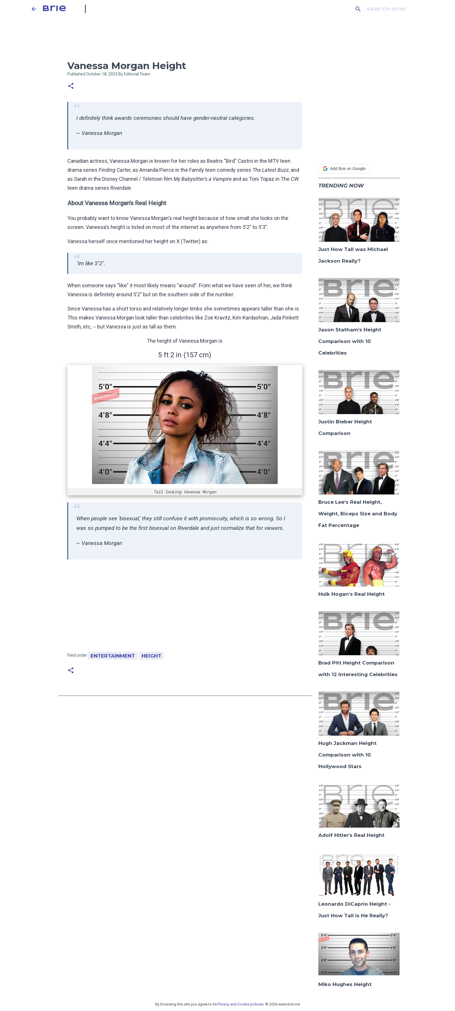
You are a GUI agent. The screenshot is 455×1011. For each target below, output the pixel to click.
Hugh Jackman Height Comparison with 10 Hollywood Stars (347, 754)
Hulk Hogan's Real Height (351, 594)
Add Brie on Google (344, 168)
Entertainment (113, 656)
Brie (54, 9)
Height (151, 656)
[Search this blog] (394, 9)
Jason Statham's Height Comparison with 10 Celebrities (349, 341)
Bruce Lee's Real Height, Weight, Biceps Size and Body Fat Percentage (357, 513)
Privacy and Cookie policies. (241, 1004)
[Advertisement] (185, 608)
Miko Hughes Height (345, 984)
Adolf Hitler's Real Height (351, 835)
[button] (70, 86)
